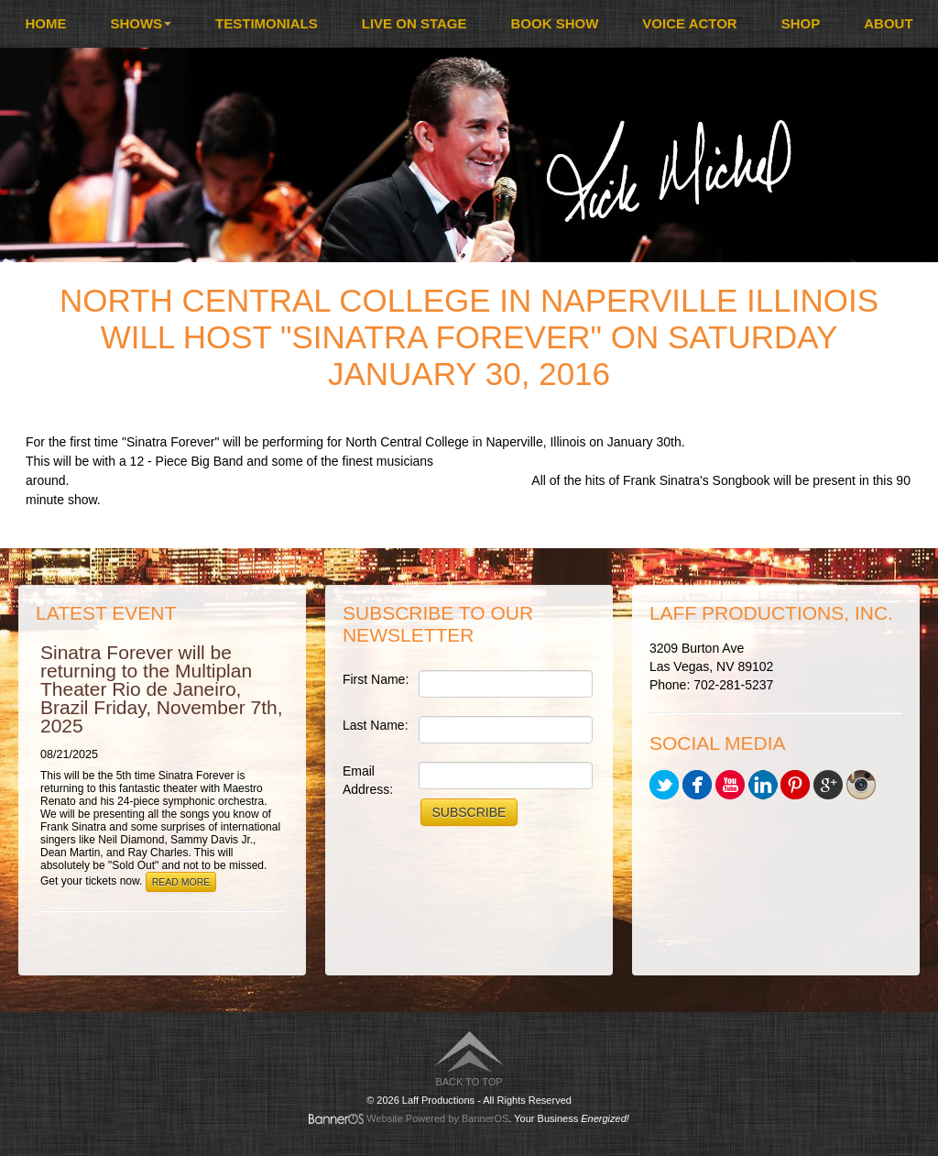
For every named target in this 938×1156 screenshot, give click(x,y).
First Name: (376, 679)
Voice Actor (689, 23)
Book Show (555, 23)
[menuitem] (45, 24)
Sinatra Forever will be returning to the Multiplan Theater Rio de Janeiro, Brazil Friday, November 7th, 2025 (161, 689)
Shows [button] (140, 23)
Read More (181, 881)
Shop (801, 23)
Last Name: (376, 725)
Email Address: (368, 780)
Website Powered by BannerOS (437, 1118)
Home (45, 23)
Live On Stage (414, 23)
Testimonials (266, 23)
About (888, 23)
